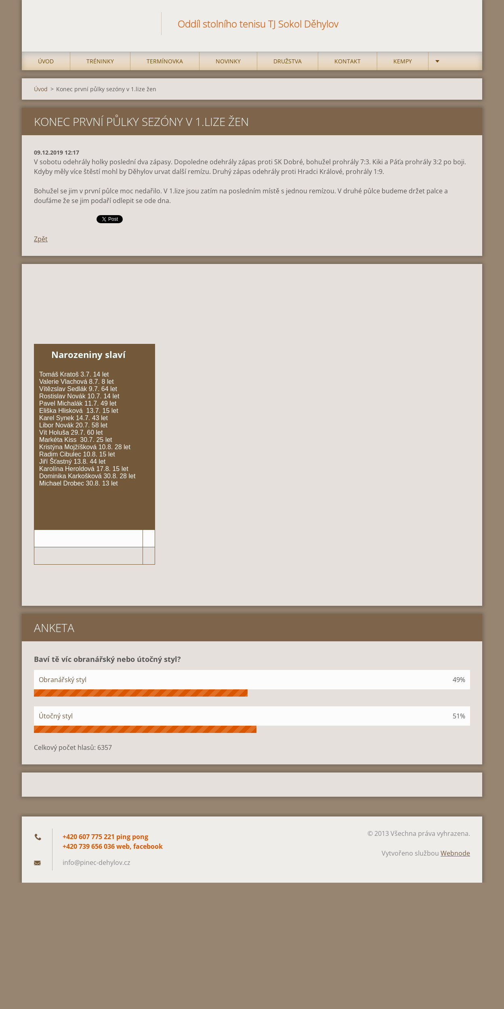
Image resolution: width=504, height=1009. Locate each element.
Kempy (402, 61)
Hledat (461, 23)
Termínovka (165, 61)
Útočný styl (56, 716)
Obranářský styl (62, 679)
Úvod (46, 61)
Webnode (455, 853)
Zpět (41, 238)
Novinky (228, 61)
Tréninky (100, 61)
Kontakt (347, 61)
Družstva (287, 61)
